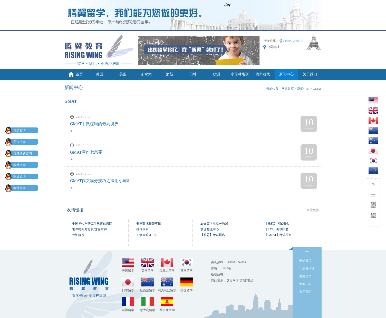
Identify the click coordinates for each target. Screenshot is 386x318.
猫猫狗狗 (142, 229)
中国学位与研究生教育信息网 (92, 223)
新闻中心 (286, 74)
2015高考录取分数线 (214, 223)
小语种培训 (240, 74)
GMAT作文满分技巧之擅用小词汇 (100, 180)
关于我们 (310, 74)
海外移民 (263, 74)
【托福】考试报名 (277, 223)
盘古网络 (232, 280)
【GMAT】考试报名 (278, 235)
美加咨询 (16, 130)
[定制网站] (246, 280)
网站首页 (288, 89)
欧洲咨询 (16, 165)
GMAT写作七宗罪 (86, 152)
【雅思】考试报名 (212, 235)
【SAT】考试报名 (276, 229)
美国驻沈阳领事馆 (148, 223)
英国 (123, 74)
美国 (99, 74)
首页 (79, 74)
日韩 (193, 74)
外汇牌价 (78, 235)
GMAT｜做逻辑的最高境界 (94, 124)
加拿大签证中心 (147, 235)
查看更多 (313, 210)
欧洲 (216, 74)
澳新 (169, 74)
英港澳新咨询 (19, 153)
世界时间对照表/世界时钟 (89, 229)
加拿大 (146, 74)
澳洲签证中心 (209, 229)
